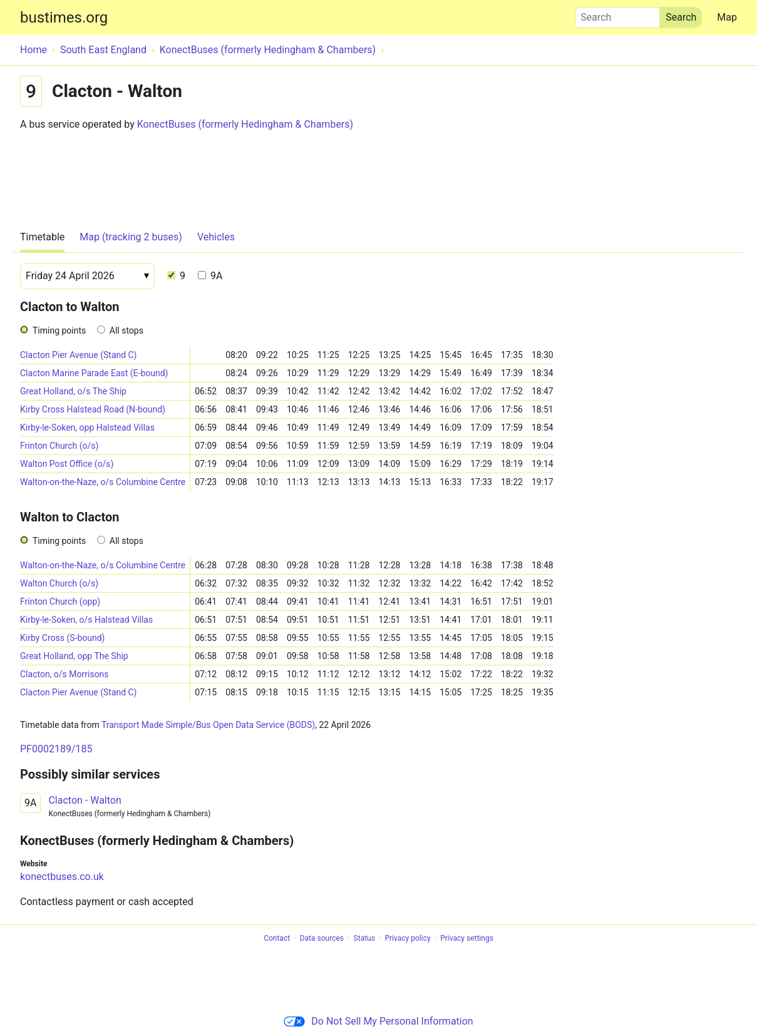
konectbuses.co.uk (62, 877)
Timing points (59, 330)
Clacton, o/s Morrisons (64, 674)
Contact (277, 938)
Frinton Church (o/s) (59, 446)
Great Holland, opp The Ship (74, 656)
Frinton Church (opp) (60, 601)
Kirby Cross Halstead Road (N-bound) (92, 409)
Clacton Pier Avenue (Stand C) (78, 355)
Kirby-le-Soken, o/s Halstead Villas (86, 620)
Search (617, 14)
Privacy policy (407, 938)
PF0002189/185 (56, 749)
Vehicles (216, 237)
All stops (126, 330)
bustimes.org (64, 17)
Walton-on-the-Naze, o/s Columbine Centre (102, 482)
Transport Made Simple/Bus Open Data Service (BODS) (208, 725)
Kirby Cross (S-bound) (62, 638)
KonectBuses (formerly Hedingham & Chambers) (245, 124)
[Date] (87, 276)
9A (210, 276)
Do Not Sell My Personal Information (378, 1021)
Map (727, 17)
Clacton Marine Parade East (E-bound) (94, 373)
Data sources (322, 938)
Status (364, 938)
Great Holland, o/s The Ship (73, 391)
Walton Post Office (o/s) (66, 464)
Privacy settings (466, 938)
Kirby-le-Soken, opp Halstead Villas (87, 427)
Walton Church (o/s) (59, 583)
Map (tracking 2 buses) (131, 237)
